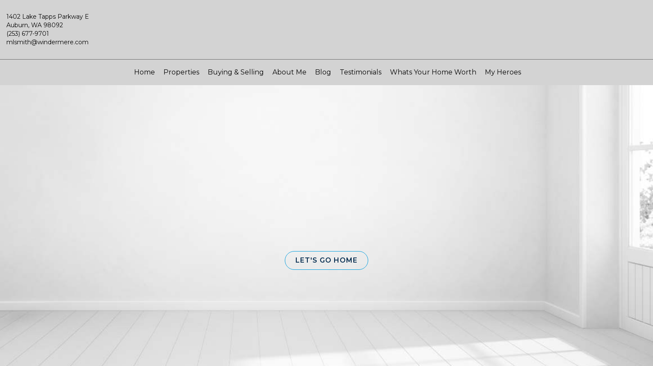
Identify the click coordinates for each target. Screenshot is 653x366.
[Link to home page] (326, 33)
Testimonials (360, 72)
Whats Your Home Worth (433, 72)
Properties (181, 72)
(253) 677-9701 (27, 33)
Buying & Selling (236, 72)
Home (144, 72)
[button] (326, 260)
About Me (289, 72)
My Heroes (503, 72)
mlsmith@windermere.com (47, 42)
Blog (323, 72)
